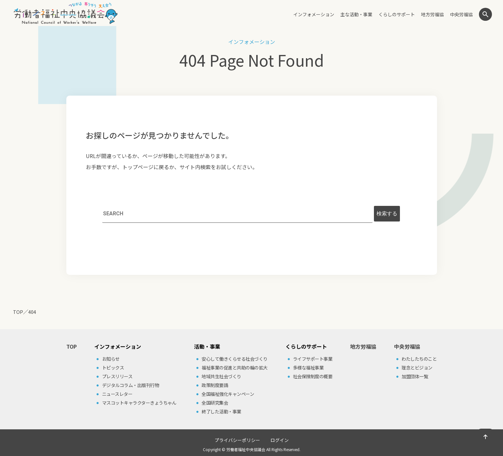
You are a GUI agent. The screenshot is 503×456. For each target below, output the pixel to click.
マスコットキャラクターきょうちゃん (139, 402)
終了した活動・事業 (221, 411)
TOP (71, 346)
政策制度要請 (215, 385)
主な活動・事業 (356, 14)
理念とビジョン (417, 367)
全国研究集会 (215, 402)
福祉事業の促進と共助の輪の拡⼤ (235, 367)
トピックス (113, 367)
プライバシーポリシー (237, 440)
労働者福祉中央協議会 (245, 449)
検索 (485, 14)
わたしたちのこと (419, 358)
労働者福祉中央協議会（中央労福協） (65, 13)
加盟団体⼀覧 (415, 376)
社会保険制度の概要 (313, 376)
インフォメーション (313, 14)
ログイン (280, 440)
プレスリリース (117, 376)
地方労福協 (432, 14)
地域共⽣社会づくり (221, 376)
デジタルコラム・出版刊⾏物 (130, 385)
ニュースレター (117, 394)
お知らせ (111, 358)
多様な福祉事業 (308, 367)
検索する (387, 213)
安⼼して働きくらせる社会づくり (235, 358)
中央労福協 (461, 14)
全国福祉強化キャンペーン (228, 394)
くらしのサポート (396, 14)
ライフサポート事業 (313, 358)
